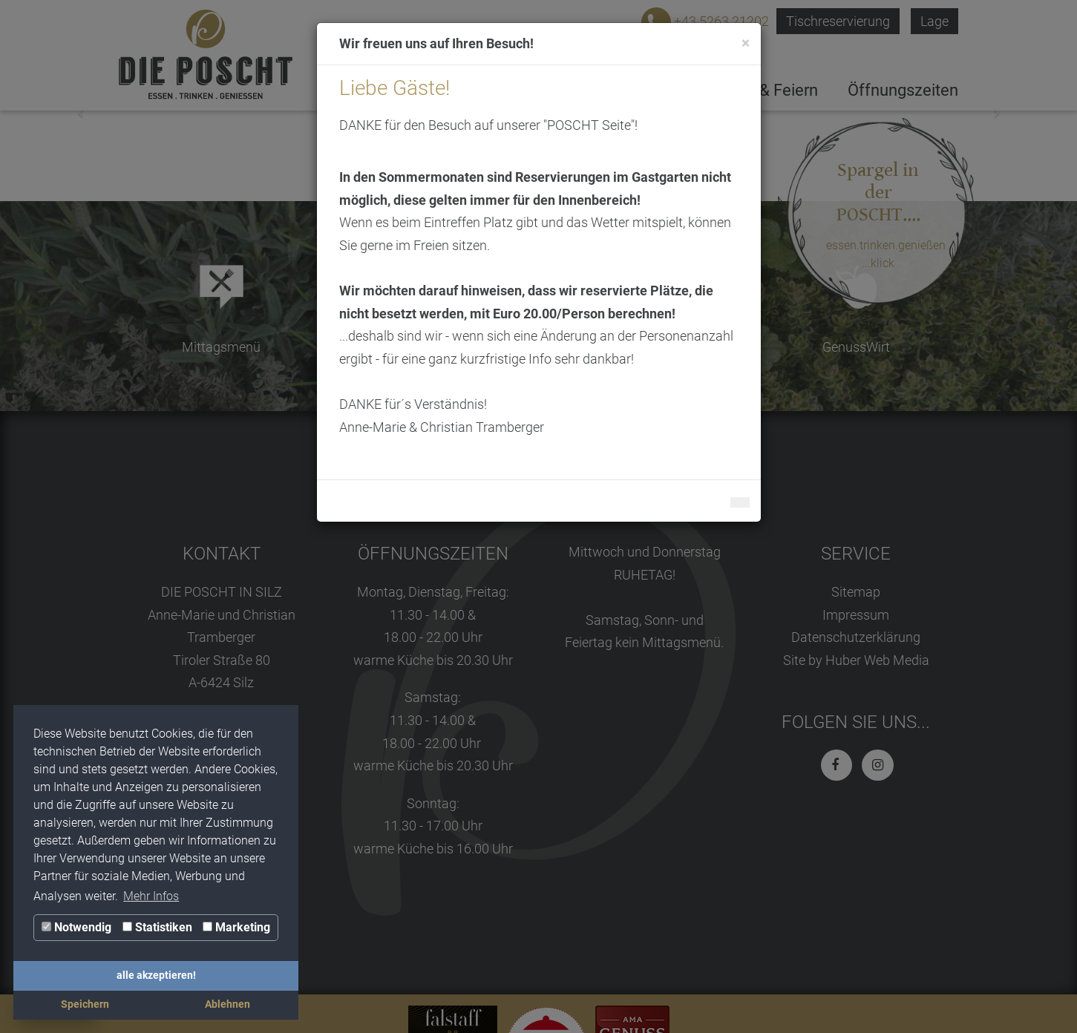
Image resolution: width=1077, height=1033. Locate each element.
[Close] (746, 43)
